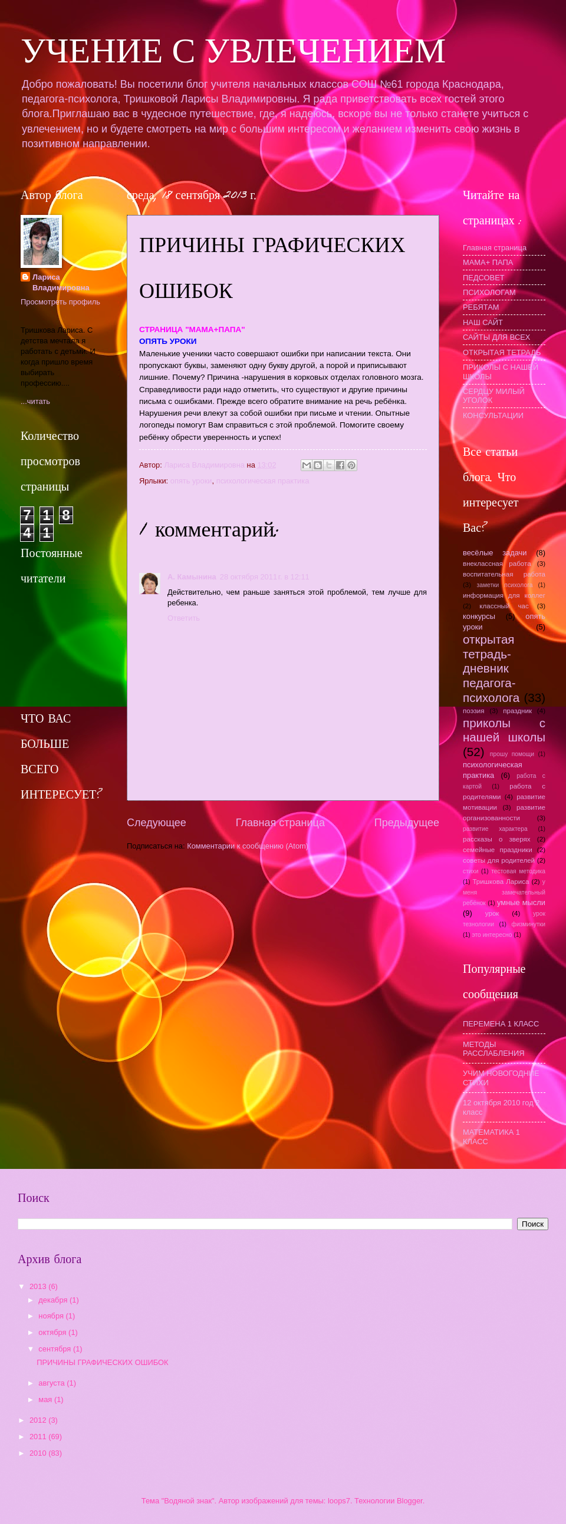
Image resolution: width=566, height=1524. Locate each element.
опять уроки (191, 480)
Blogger (410, 1500)
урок (492, 913)
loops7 (339, 1500)
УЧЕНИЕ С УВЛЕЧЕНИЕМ (233, 50)
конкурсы (479, 616)
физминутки (528, 924)
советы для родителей (499, 860)
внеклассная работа (497, 563)
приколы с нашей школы (504, 730)
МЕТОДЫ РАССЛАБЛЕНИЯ (494, 1049)
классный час (504, 605)
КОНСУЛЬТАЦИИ (493, 415)
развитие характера (495, 829)
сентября (55, 1348)
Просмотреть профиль (60, 301)
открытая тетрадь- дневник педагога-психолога (491, 668)
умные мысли (521, 902)
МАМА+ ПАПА (488, 262)
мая (46, 1399)
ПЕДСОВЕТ (484, 277)
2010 (38, 1453)
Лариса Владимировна (61, 282)
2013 (38, 1286)
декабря (54, 1300)
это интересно (492, 935)
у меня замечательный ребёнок (504, 892)
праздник (517, 710)
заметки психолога (504, 585)
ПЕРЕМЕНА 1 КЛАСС (501, 1023)
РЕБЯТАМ (481, 307)
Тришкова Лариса (500, 881)
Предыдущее (406, 823)
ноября (51, 1315)
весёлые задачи (495, 552)
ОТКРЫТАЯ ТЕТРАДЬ (502, 352)
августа (52, 1383)
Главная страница (280, 823)
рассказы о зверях (497, 839)
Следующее (156, 823)
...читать (35, 401)
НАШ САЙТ (483, 322)
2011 (38, 1436)
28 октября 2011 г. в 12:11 (265, 576)
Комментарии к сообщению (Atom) (247, 845)
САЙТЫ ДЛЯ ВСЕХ (496, 337)
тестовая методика (518, 871)
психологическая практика (263, 480)
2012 (38, 1420)
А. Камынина (191, 576)
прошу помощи (512, 754)
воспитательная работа (504, 574)
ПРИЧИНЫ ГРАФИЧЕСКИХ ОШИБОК (102, 1362)
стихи (471, 871)
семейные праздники (497, 849)
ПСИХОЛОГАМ (489, 292)
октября (53, 1332)
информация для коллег (504, 595)
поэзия (474, 710)
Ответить (183, 618)
